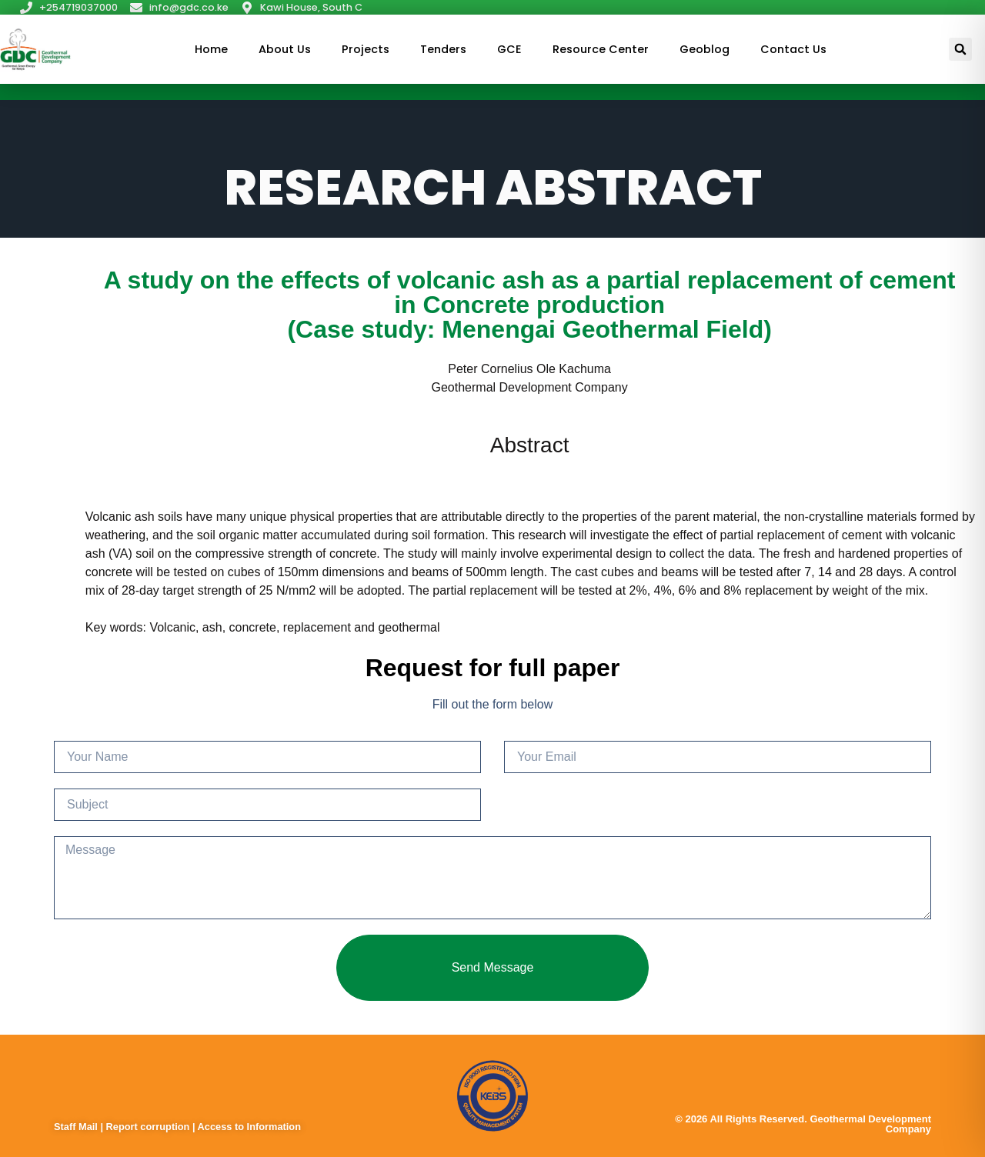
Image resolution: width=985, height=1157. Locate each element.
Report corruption (149, 1126)
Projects (365, 49)
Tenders (443, 49)
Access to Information (249, 1126)
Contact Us (793, 49)
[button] (960, 49)
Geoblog (704, 49)
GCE (509, 49)
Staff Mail (77, 1126)
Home (211, 49)
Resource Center (601, 49)
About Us (285, 49)
